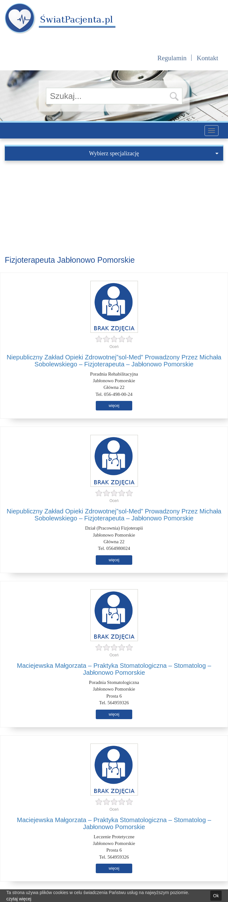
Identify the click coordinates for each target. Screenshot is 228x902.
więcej (114, 405)
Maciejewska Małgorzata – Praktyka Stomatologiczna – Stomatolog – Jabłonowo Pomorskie (114, 669)
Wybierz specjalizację (153, 153)
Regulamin (171, 58)
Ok (216, 895)
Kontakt (207, 58)
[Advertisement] (114, 208)
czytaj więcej (18, 898)
